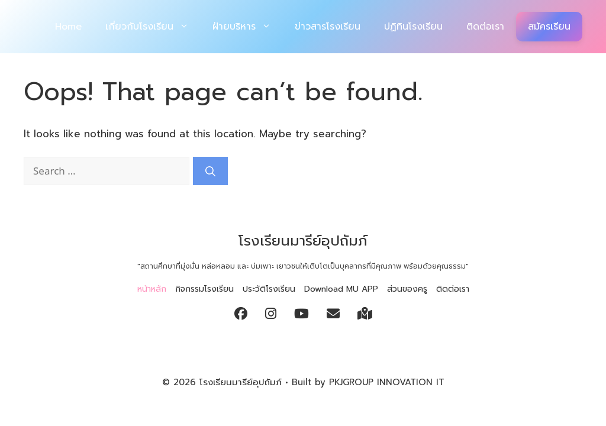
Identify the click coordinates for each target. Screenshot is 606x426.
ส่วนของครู (407, 289)
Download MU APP (341, 289)
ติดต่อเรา (485, 27)
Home (68, 27)
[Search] (210, 171)
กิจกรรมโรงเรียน (204, 289)
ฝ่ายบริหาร (247, 26)
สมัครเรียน (549, 27)
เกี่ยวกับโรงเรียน (153, 26)
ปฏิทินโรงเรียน (413, 27)
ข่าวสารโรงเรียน (327, 27)
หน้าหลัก (151, 289)
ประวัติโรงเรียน (269, 289)
